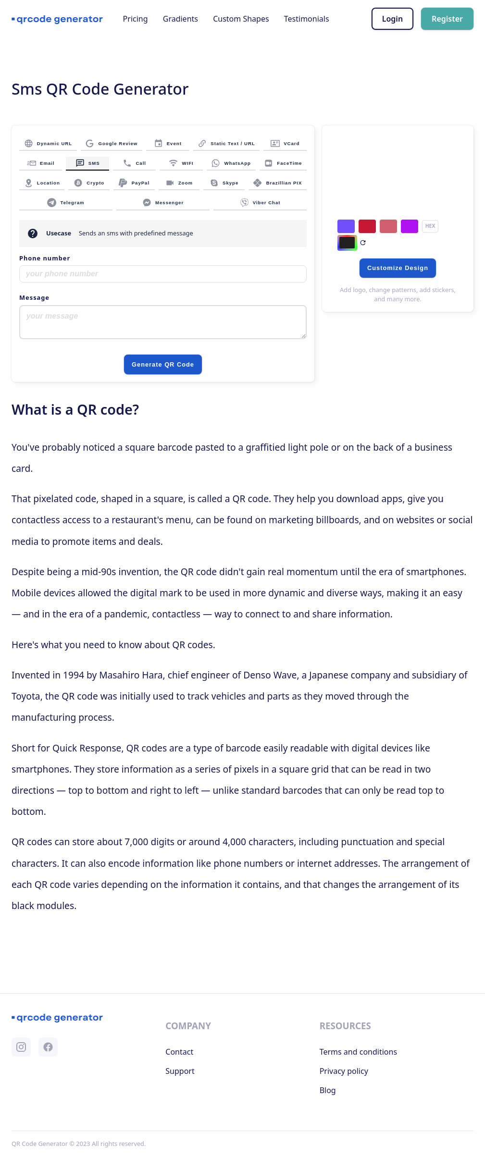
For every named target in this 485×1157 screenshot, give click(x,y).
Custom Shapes (241, 18)
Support (179, 1071)
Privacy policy (344, 1071)
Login (392, 18)
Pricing (135, 18)
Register (447, 18)
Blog (328, 1090)
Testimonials (306, 18)
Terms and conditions (358, 1051)
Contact (179, 1051)
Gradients (180, 18)
